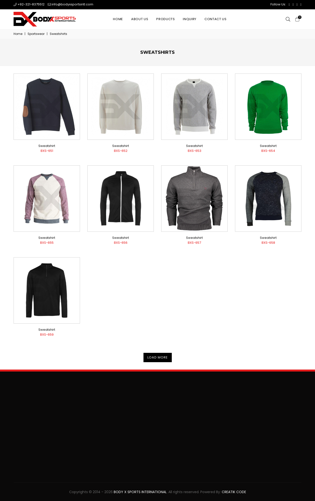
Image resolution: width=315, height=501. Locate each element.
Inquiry (189, 19)
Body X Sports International (140, 491)
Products (165, 19)
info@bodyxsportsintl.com (70, 4)
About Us (139, 19)
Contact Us (216, 19)
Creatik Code (234, 491)
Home (118, 19)
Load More (157, 357)
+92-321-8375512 (29, 4)
